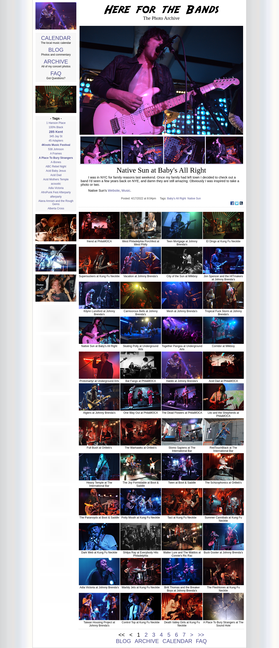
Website (114, 190)
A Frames (56, 153)
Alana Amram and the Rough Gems (55, 202)
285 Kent (56, 132)
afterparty (56, 196)
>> (201, 635)
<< (121, 635)
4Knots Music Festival (56, 145)
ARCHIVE (56, 62)
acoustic (56, 183)
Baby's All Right (177, 198)
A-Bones (56, 162)
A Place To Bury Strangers (56, 157)
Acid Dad (56, 175)
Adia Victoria (55, 188)
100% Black (56, 127)
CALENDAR (56, 38)
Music (126, 190)
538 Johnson (56, 149)
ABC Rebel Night (56, 166)
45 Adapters (56, 140)
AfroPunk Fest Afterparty (56, 192)
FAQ (55, 73)
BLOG (56, 50)
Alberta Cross (56, 208)
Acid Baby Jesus (56, 170)
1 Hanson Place (56, 123)
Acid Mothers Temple (56, 179)
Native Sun (194, 198)
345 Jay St (56, 136)
